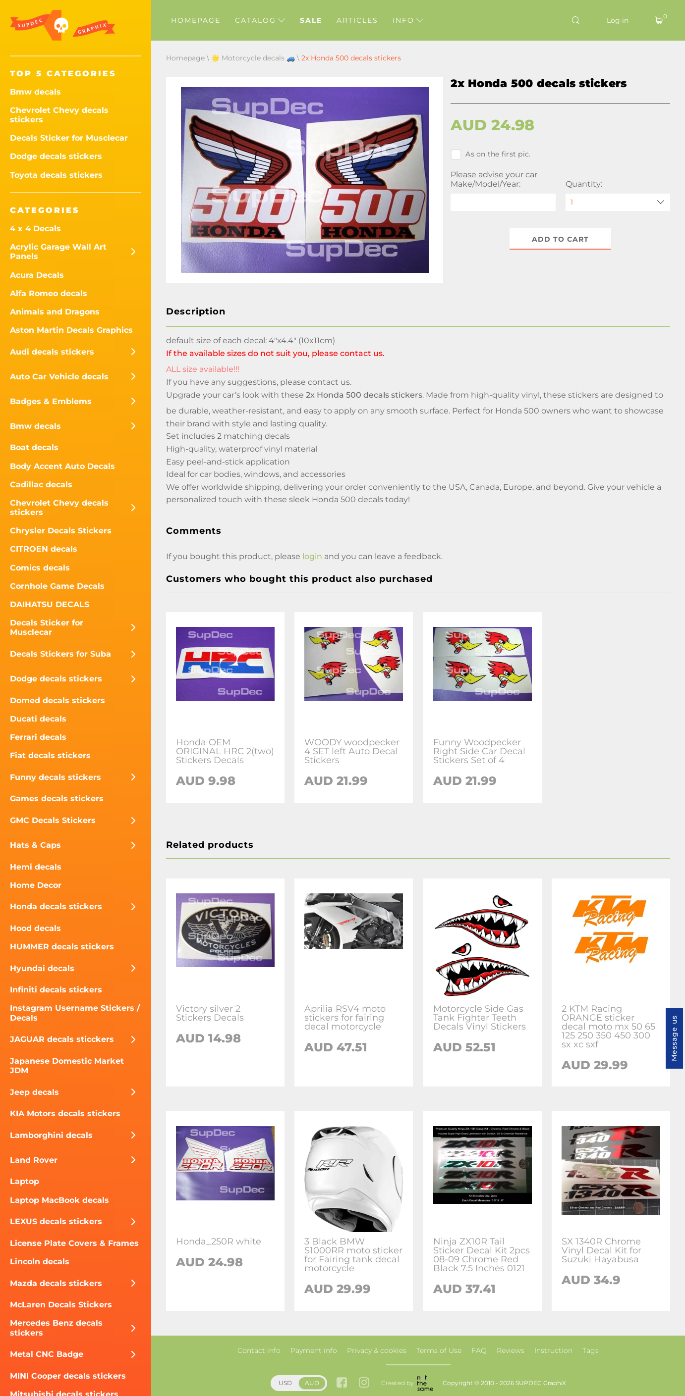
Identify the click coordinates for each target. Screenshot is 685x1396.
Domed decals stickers (57, 700)
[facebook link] (342, 1383)
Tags (590, 1350)
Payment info (313, 1350)
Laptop (24, 1181)
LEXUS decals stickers (56, 1221)
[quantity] (618, 202)
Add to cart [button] (560, 239)
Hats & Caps (35, 845)
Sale (311, 20)
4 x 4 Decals (35, 228)
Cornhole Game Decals (57, 586)
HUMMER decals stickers (62, 946)
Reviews (510, 1350)
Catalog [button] (260, 20)
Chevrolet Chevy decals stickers (59, 114)
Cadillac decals (41, 484)
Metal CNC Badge (46, 1354)
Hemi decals (35, 867)
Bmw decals (35, 92)
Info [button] (408, 20)
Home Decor (35, 885)
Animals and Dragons (55, 311)
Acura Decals (37, 275)
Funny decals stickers (55, 777)
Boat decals (34, 447)
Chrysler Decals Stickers (61, 530)
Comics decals (40, 567)
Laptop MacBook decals (59, 1200)
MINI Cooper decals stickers (68, 1376)
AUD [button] (312, 1383)
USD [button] (285, 1383)
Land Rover (33, 1160)
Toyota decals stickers (56, 175)
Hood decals (35, 928)
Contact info (259, 1350)
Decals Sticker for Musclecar (69, 138)
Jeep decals (34, 1092)
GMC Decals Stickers (53, 820)
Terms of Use (438, 1350)
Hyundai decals (42, 968)
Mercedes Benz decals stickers (56, 1327)
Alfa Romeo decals (48, 293)
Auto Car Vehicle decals (59, 376)
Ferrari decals (38, 737)
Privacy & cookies (376, 1350)
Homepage (196, 20)
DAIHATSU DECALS (49, 604)
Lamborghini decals (51, 1135)
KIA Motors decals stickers (65, 1113)
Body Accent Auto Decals (62, 466)
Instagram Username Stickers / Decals (75, 1012)
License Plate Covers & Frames (74, 1243)
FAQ (479, 1350)
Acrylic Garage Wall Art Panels (58, 251)
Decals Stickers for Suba (60, 654)
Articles (357, 20)
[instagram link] (364, 1383)
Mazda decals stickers (56, 1283)
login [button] (312, 556)
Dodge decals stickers (56, 156)
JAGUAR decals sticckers (62, 1039)
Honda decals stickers (56, 906)
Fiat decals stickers (50, 755)
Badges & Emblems (51, 401)
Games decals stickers (57, 798)
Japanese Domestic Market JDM (67, 1065)
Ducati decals (38, 719)
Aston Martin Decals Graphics (71, 330)
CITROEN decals (43, 549)
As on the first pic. (490, 154)
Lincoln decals (39, 1261)
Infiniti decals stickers (56, 989)
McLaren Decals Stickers (61, 1304)
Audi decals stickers (52, 352)
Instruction (553, 1350)
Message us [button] (674, 1038)
